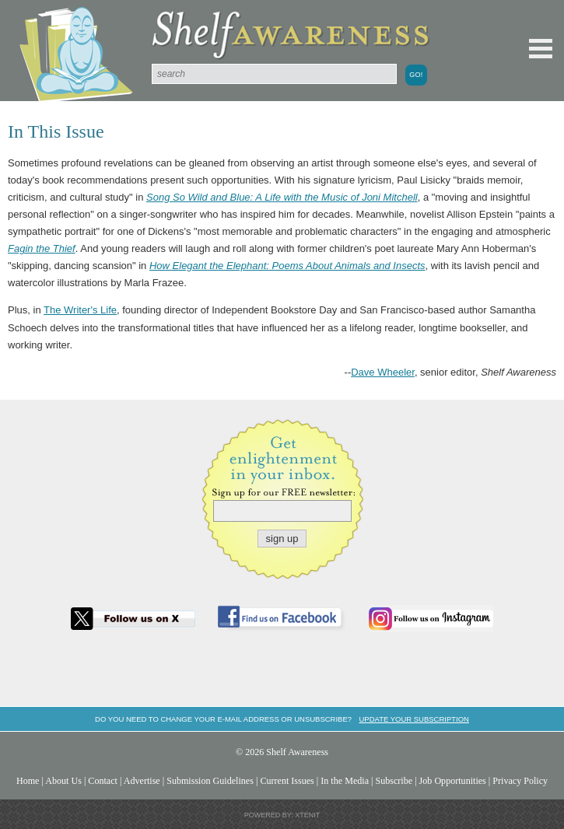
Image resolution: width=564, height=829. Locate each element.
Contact (102, 780)
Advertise (142, 780)
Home (28, 780)
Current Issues (287, 780)
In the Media (345, 780)
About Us (63, 780)
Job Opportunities (452, 780)
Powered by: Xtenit (282, 815)
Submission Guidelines (210, 780)
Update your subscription (413, 719)
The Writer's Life (80, 310)
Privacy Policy (520, 780)
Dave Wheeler (383, 372)
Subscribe (393, 780)
